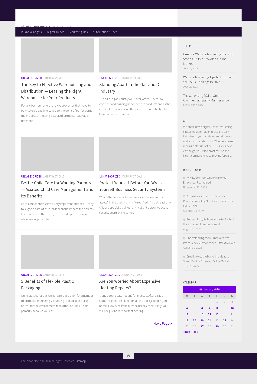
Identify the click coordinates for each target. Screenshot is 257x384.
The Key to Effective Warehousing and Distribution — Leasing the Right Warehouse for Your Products (56, 106)
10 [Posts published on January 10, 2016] (232, 323)
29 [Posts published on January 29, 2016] (217, 341)
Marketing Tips (78, 32)
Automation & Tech (105, 32)
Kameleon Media (50, 13)
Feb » (195, 347)
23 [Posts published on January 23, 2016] (224, 335)
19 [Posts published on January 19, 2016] (194, 335)
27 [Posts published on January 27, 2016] (201, 341)
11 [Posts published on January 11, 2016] (186, 329)
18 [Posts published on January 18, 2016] (186, 335)
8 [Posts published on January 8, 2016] (217, 323)
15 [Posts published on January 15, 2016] (217, 329)
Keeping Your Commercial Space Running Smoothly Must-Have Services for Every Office (208, 216)
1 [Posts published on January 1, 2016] (217, 317)
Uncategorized (31, 93)
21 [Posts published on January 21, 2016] (209, 335)
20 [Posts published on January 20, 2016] (201, 335)
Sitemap (81, 376)
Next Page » (162, 338)
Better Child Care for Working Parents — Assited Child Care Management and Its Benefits (57, 204)
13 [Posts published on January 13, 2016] (201, 329)
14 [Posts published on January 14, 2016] (209, 329)
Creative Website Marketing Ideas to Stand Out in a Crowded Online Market (208, 74)
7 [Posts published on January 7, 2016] (209, 323)
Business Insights (31, 32)
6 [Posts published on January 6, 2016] (202, 323)
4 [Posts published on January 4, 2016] (187, 323)
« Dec (186, 347)
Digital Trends (55, 32)
